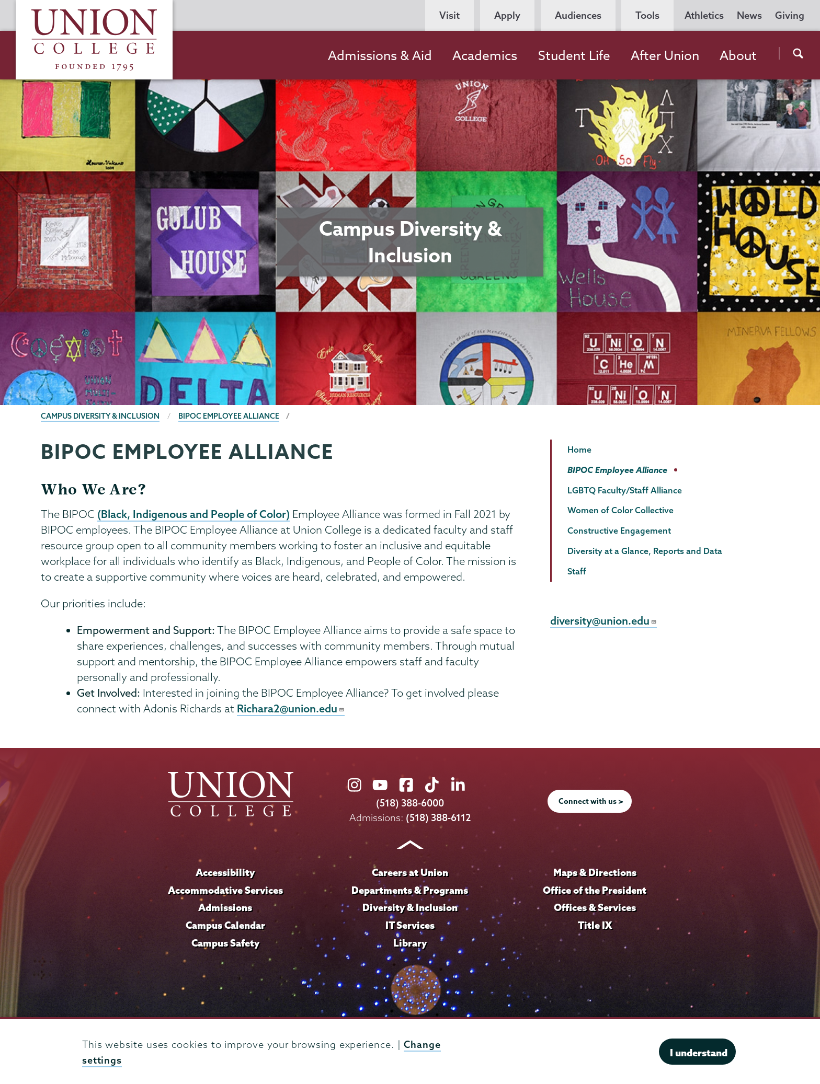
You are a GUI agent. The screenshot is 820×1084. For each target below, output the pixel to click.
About (738, 55)
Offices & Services (594, 908)
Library (410, 943)
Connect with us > (591, 802)
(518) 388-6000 (410, 804)
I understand (698, 1052)
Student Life (574, 55)
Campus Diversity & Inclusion (101, 416)
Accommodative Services (225, 890)
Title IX (595, 925)
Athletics (704, 15)
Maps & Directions (594, 873)
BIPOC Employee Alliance (230, 416)
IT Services (410, 925)
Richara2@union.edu (291, 709)
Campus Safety (225, 943)
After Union (665, 55)
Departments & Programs (410, 890)
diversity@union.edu (603, 621)
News (749, 15)
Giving (789, 15)
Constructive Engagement (619, 530)
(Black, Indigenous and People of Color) (193, 514)
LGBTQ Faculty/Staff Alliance (624, 490)
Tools (647, 15)
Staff (576, 571)
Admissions (225, 908)
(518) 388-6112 (438, 818)
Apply (507, 15)
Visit (449, 15)
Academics (484, 55)
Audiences (578, 15)
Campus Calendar (225, 925)
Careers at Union (410, 873)
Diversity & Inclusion (410, 908)
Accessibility (225, 873)
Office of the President (594, 890)
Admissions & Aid (380, 55)
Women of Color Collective (620, 510)
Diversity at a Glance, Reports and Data (644, 551)
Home (579, 449)
